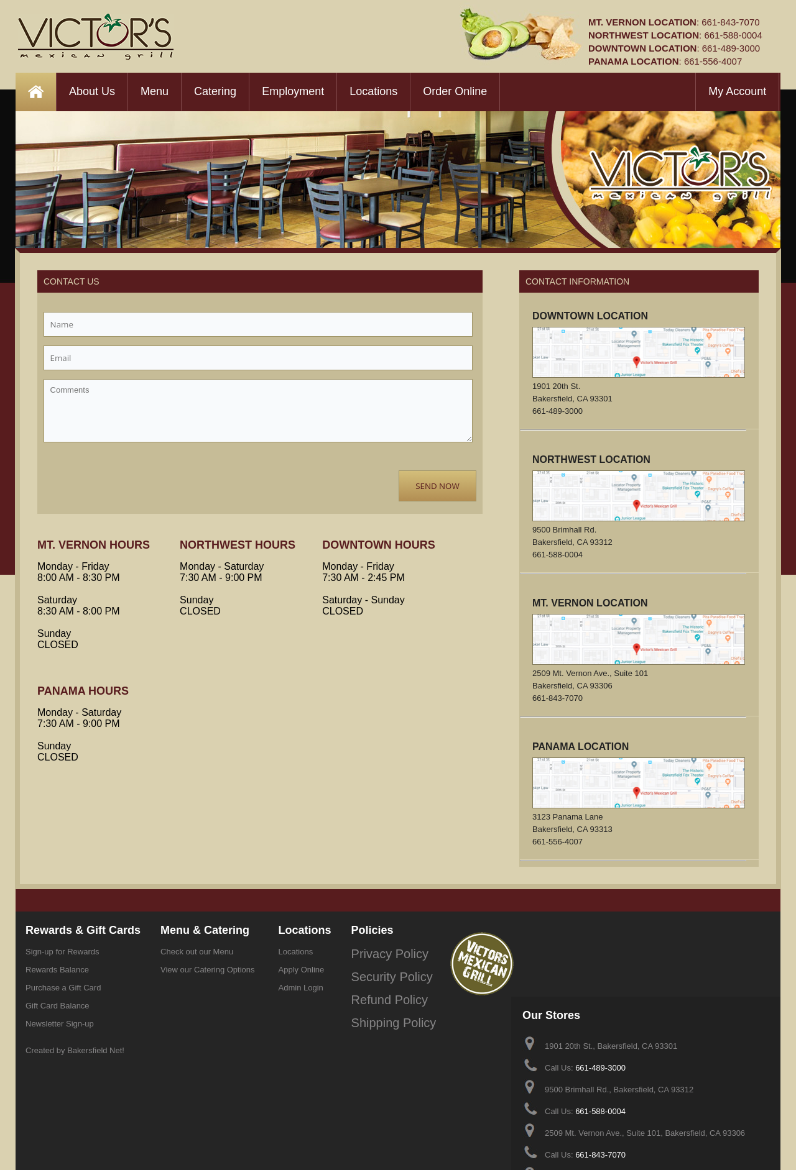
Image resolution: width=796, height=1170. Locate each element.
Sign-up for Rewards (62, 951)
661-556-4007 (713, 61)
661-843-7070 (730, 22)
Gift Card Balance (57, 1005)
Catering (215, 91)
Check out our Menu (196, 951)
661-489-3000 (731, 48)
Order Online (455, 91)
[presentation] (138, 475)
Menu (155, 91)
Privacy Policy (376, 951)
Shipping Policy (379, 1005)
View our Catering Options (207, 969)
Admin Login (301, 987)
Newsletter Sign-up (59, 1023)
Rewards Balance (57, 969)
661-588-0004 (733, 35)
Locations (373, 91)
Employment (293, 91)
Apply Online (302, 969)
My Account (737, 91)
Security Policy (377, 969)
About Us (92, 91)
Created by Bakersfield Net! (74, 1050)
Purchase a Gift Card (63, 987)
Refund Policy (376, 987)
